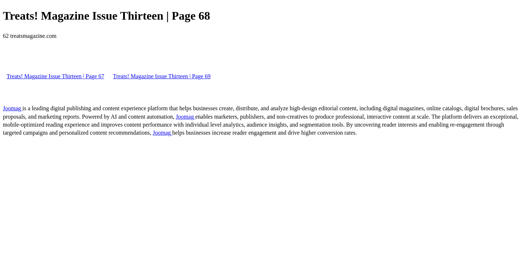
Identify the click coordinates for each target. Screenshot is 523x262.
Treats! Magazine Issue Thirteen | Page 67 (55, 76)
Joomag (13, 108)
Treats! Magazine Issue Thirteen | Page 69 (162, 76)
